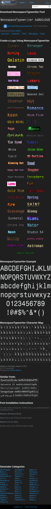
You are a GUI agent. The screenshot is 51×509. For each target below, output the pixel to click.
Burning (33, 472)
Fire (31, 476)
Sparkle (4, 498)
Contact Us (18, 507)
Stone (32, 498)
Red (3, 491)
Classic (33, 474)
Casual (3, 474)
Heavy (33, 483)
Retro (18, 491)
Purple (33, 489)
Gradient (33, 480)
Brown (18, 472)
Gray (3, 483)
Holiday (4, 485)
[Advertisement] (25, 446)
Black (33, 470)
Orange (33, 487)
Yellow (4, 502)
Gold (18, 480)
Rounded (34, 491)
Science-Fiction (7, 493)
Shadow (33, 493)
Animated (19, 470)
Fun (3, 478)
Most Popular (5, 470)
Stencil (18, 498)
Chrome (19, 474)
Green (18, 483)
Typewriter (16, 34)
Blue (3, 472)
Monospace (33, 34)
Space (32, 495)
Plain (24, 34)
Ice (17, 485)
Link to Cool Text (31, 507)
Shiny (18, 495)
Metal (3, 487)
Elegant (19, 476)
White (32, 500)
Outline (4, 489)
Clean (42, 34)
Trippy (3, 500)
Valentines (20, 500)
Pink (18, 489)
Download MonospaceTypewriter (18, 26)
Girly (17, 478)
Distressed (5, 476)
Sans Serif (5, 34)
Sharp (3, 495)
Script (18, 493)
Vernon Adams (15, 31)
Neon (18, 487)
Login (47, 3)
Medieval (34, 485)
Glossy (33, 478)
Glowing (4, 480)
